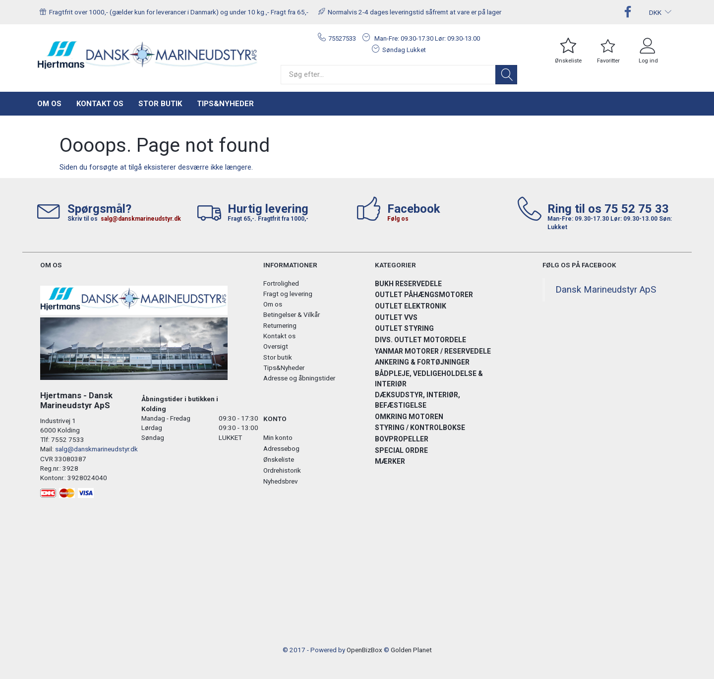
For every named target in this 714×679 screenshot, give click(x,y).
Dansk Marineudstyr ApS (605, 289)
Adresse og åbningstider (299, 378)
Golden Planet (411, 650)
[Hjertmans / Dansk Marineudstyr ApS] (147, 55)
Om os (49, 103)
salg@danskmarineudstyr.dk (141, 218)
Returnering (280, 325)
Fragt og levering (287, 294)
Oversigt (275, 346)
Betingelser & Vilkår (291, 314)
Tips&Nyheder (225, 103)
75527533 (342, 38)
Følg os (398, 218)
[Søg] (506, 74)
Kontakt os (99, 103)
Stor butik (160, 103)
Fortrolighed (281, 283)
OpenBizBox (364, 650)
